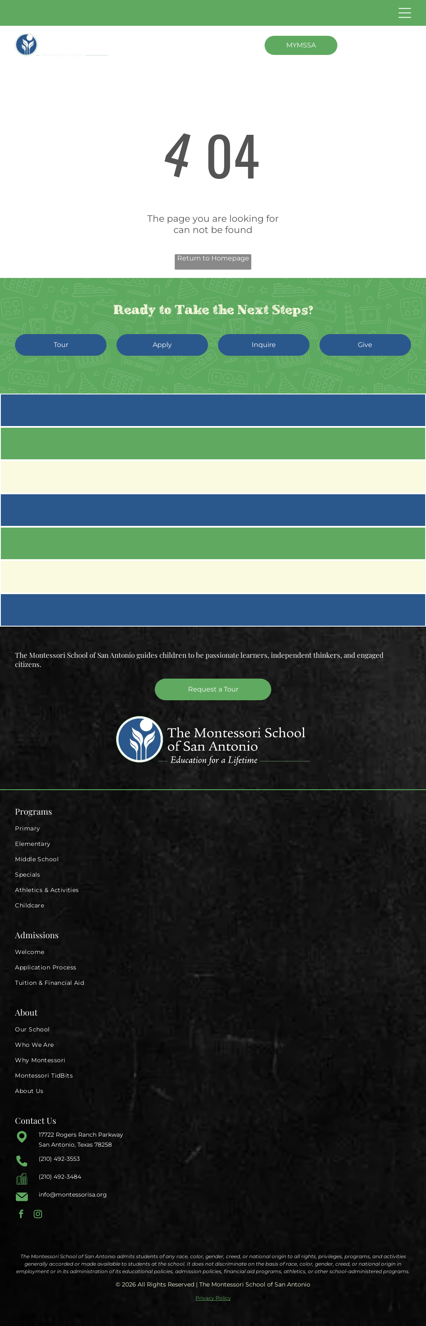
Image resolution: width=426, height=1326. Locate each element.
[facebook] (21, 1215)
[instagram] (38, 1215)
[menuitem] (213, 828)
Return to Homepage (213, 258)
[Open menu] (405, 13)
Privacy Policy (213, 1298)
